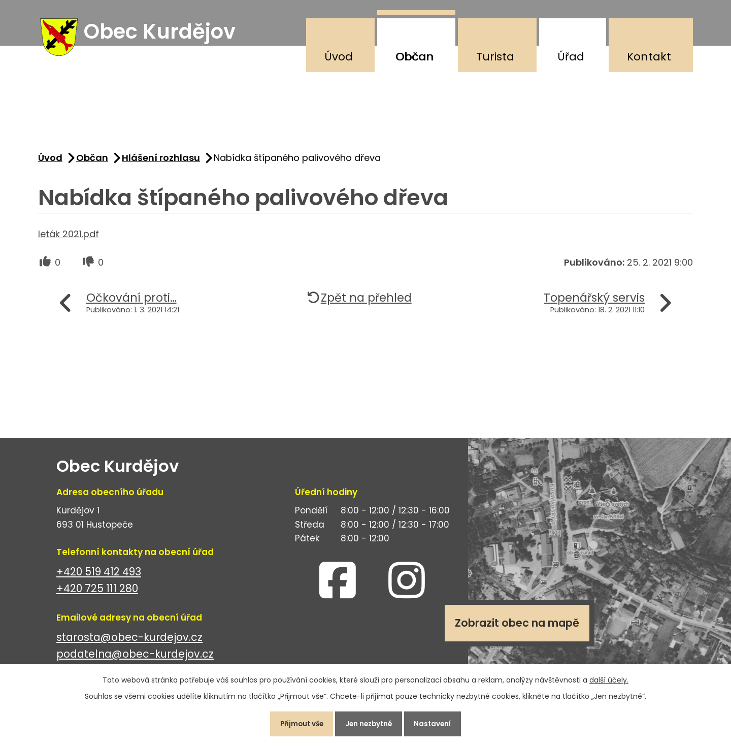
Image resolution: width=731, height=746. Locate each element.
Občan (414, 56)
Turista (495, 56)
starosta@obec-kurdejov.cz (129, 641)
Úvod (338, 56)
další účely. (608, 677)
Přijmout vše (296, 723)
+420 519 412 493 (98, 576)
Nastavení (439, 723)
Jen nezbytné (369, 723)
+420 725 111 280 (97, 593)
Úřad (570, 56)
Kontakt (649, 56)
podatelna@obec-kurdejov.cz (135, 658)
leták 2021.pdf (68, 238)
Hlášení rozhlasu (161, 161)
